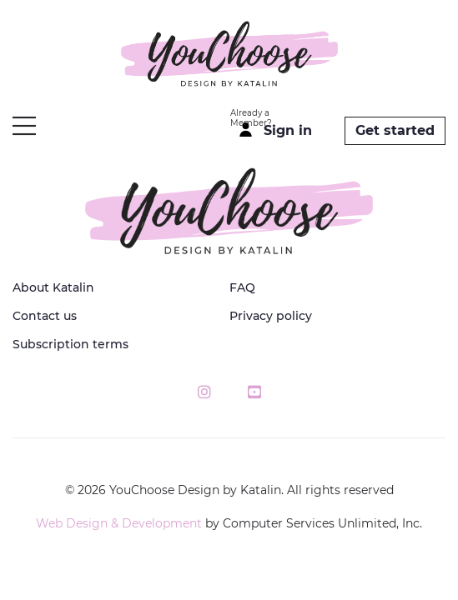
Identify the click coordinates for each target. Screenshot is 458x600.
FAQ (242, 287)
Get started (395, 130)
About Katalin (53, 287)
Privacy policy (270, 315)
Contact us (45, 315)
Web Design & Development (119, 523)
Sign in (288, 130)
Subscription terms (70, 344)
